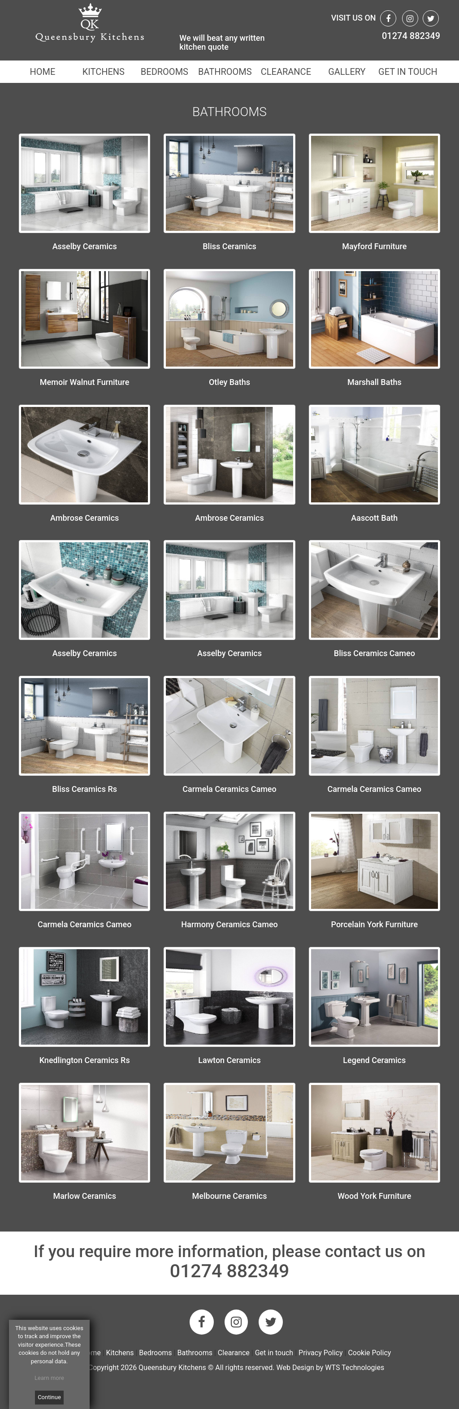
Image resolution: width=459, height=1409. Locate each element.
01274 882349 (411, 35)
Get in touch (274, 1352)
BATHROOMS (225, 71)
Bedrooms (155, 1352)
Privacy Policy (321, 1352)
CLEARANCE (286, 71)
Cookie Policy (369, 1352)
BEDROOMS (164, 71)
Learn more (49, 1377)
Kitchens (120, 1352)
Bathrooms (194, 1352)
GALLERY (346, 71)
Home (91, 1352)
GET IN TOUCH (407, 71)
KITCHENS (103, 71)
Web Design (295, 1367)
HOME (42, 71)
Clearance (234, 1352)
